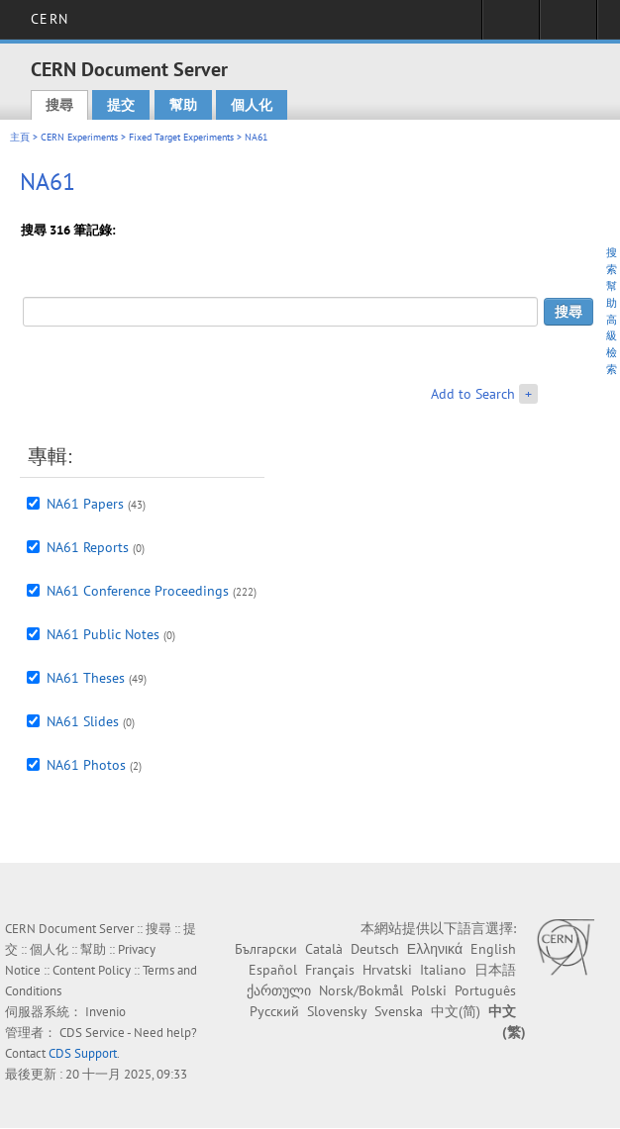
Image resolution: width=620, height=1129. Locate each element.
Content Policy (91, 970)
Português (485, 990)
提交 (121, 105)
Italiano (443, 970)
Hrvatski (387, 970)
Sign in (510, 25)
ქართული (279, 990)
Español (273, 970)
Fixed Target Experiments (181, 137)
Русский (274, 1011)
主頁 (20, 137)
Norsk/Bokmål (361, 990)
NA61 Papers (85, 504)
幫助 (183, 105)
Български (266, 949)
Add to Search (473, 394)
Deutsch (375, 949)
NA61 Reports (88, 547)
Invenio (105, 1011)
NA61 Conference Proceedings (138, 591)
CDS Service (92, 1032)
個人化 (251, 105)
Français (330, 970)
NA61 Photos (86, 765)
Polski (429, 990)
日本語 (495, 970)
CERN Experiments (79, 137)
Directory (568, 25)
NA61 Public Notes (103, 634)
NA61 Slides (83, 721)
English (493, 949)
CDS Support (83, 1053)
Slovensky (336, 1011)
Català (324, 949)
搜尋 (59, 105)
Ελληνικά (435, 949)
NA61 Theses (86, 678)
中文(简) (455, 1011)
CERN (49, 19)
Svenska (398, 1011)
